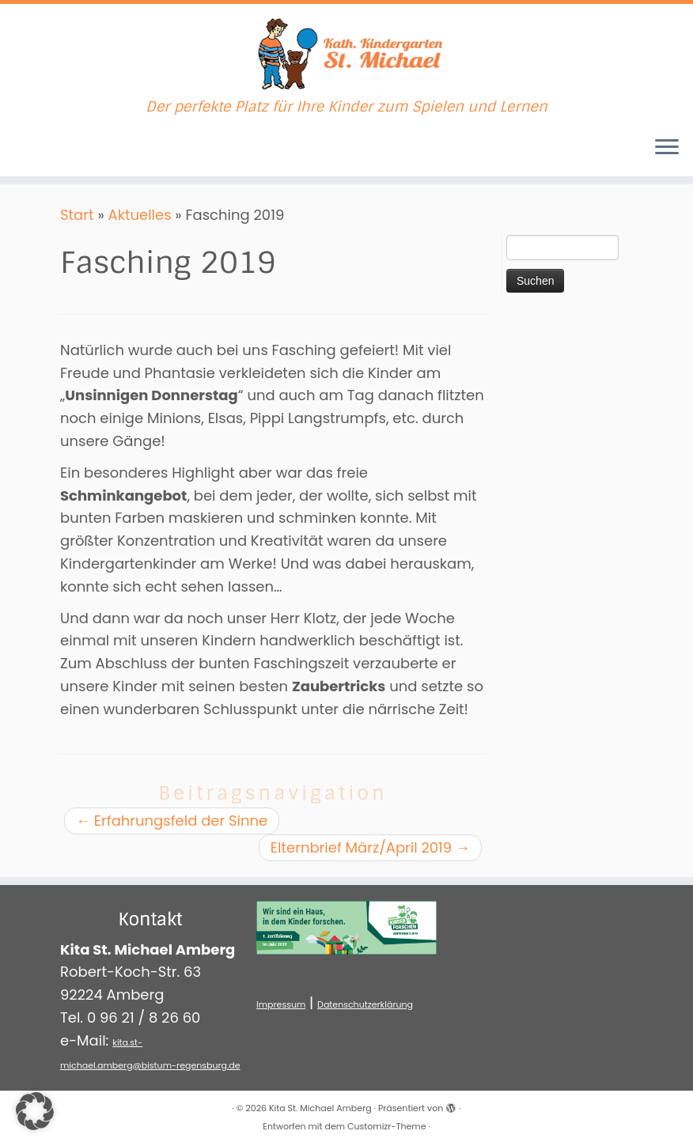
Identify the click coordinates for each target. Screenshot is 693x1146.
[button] (35, 1111)
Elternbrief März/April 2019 (370, 847)
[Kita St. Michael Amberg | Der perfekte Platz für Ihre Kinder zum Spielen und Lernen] (346, 51)
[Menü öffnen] (667, 148)
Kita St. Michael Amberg (320, 1108)
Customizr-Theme (386, 1126)
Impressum (280, 1004)
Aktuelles (140, 215)
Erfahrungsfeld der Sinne (171, 820)
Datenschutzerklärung (365, 1004)
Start (77, 215)
